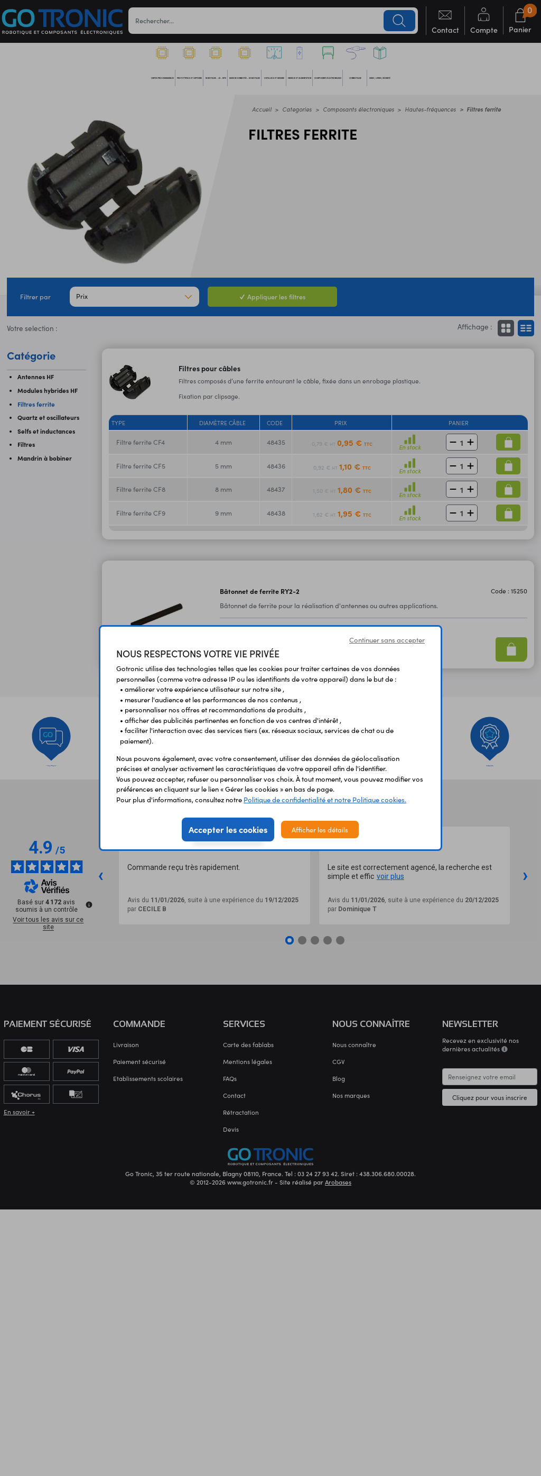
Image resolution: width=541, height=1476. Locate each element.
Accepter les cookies (228, 829)
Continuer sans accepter (387, 640)
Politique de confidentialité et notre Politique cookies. (325, 799)
